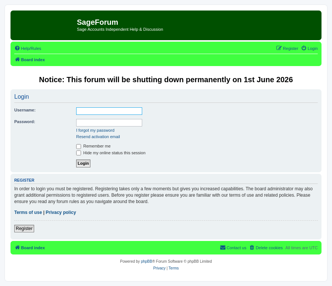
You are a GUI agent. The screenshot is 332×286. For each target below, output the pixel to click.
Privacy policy (61, 212)
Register (24, 228)
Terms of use (28, 212)
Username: (25, 110)
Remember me (93, 146)
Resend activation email (98, 136)
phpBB (146, 261)
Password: (24, 121)
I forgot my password (95, 130)
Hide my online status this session (111, 153)
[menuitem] (27, 48)
